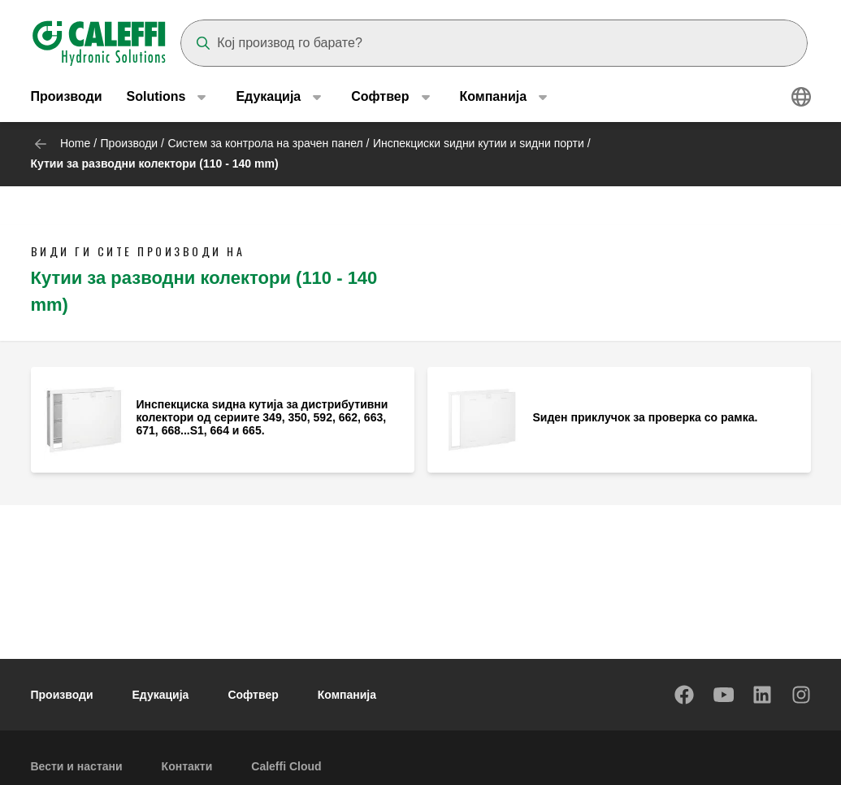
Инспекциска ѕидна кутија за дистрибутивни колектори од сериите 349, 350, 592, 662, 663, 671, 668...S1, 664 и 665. (262, 417)
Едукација (160, 694)
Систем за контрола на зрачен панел (264, 143)
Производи (66, 97)
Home (75, 143)
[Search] (494, 43)
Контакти (187, 766)
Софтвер (253, 694)
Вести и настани (77, 766)
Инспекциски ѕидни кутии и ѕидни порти (478, 143)
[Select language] (801, 97)
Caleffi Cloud (286, 766)
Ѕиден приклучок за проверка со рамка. (645, 417)
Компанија (347, 694)
